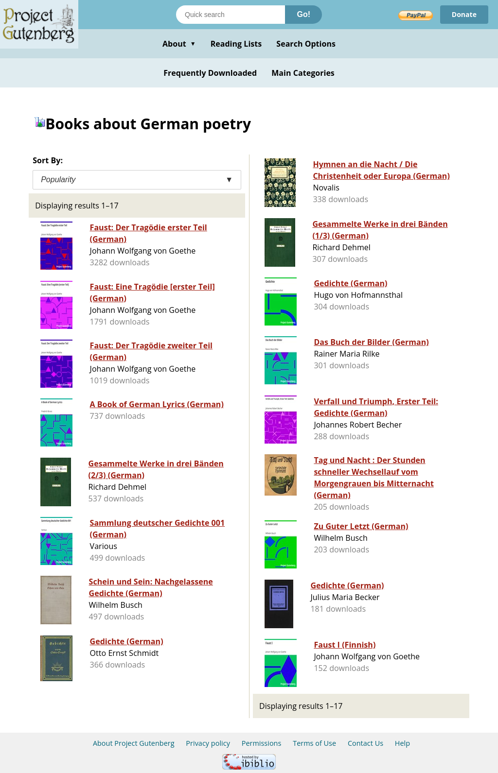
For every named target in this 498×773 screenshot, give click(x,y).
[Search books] (230, 14)
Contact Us (365, 743)
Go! (303, 14)
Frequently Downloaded (210, 73)
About (179, 44)
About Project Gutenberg (134, 743)
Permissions (262, 743)
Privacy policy (208, 743)
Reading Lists (236, 43)
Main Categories (303, 73)
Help (402, 743)
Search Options (306, 43)
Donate (464, 14)
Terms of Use (314, 743)
